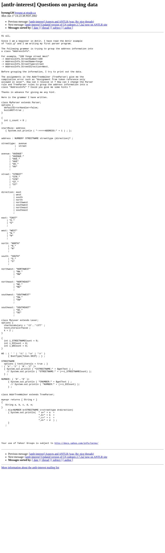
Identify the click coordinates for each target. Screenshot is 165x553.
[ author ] (68, 27)
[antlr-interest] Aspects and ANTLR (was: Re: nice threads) (61, 21)
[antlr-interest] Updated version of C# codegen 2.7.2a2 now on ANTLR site (66, 24)
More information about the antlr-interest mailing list (30, 550)
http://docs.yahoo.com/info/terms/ (76, 525)
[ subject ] (56, 27)
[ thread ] (46, 27)
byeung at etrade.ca (25, 12)
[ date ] (36, 27)
